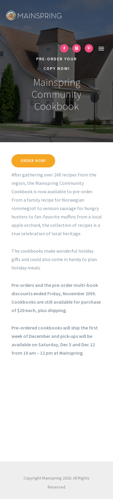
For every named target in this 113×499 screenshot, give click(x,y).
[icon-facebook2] (65, 48)
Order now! (33, 160)
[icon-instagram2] (78, 48)
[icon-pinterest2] (89, 48)
